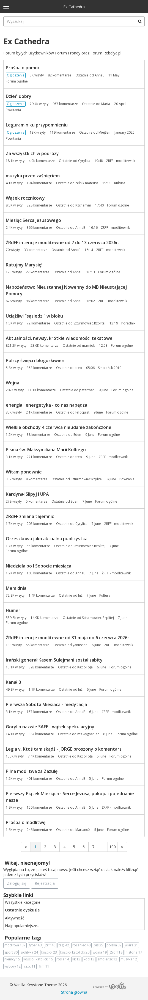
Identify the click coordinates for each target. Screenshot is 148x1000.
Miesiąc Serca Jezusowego (33, 220)
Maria (105, 103)
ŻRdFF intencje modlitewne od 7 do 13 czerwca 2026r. (62, 242)
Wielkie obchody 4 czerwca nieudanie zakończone (58, 427)
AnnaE (99, 75)
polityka (29, 952)
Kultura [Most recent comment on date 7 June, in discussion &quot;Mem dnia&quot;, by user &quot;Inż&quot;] (104, 595)
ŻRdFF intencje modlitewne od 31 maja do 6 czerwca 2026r (67, 638)
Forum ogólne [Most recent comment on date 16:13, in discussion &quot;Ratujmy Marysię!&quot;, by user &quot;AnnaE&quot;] (109, 272)
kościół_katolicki (38, 959)
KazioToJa (85, 667)
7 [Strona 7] (93, 846)
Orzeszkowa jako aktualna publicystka (46, 539)
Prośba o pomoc (23, 68)
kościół (49, 952)
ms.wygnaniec (88, 734)
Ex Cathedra (74, 6)
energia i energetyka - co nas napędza (46, 405)
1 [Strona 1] (35, 846)
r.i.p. (29, 966)
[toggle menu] (6, 7)
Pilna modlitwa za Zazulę (31, 771)
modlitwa (15, 945)
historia (134, 952)
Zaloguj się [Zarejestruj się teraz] (16, 883)
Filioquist (82, 412)
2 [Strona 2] (45, 846)
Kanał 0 (13, 682)
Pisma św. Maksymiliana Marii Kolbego (46, 450)
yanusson (80, 645)
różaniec (81, 945)
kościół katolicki (74, 952)
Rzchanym (83, 205)
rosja (62, 959)
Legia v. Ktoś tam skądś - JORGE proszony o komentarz (64, 749)
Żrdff (116, 952)
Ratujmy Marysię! (24, 265)
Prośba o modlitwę (25, 822)
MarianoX (82, 829)
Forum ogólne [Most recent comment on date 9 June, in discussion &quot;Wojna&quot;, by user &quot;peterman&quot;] (122, 390)
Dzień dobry (18, 96)
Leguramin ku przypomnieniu (37, 125)
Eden (77, 434)
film (44, 966)
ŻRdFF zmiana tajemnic (30, 516)
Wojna (12, 383)
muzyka (128, 959)
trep (78, 367)
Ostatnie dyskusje (22, 910)
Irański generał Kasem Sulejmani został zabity (54, 660)
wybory (12, 966)
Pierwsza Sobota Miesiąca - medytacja (46, 704)
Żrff (50, 945)
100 (112, 846)
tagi (64, 945)
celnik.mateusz (86, 183)
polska (114, 945)
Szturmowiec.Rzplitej (89, 323)
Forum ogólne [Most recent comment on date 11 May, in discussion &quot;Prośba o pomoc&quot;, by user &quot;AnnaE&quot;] (17, 81)
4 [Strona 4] (64, 846)
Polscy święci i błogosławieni (35, 360)
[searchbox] (74, 21)
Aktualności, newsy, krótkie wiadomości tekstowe (59, 338)
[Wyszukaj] (140, 21)
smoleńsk (107, 959)
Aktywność (14, 918)
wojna (100, 952)
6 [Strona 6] (84, 846)
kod (89, 959)
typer (35, 945)
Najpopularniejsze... (22, 925)
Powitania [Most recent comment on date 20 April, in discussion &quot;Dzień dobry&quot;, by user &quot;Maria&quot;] (13, 110)
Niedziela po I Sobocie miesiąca (38, 566)
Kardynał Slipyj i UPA (27, 494)
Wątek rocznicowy (25, 198)
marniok (88, 345)
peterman (87, 390)
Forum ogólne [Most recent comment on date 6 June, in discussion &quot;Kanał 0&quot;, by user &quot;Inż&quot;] (110, 689)
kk (76, 959)
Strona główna (74, 992)
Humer (13, 610)
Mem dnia (16, 588)
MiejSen (104, 132)
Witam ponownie (24, 472)
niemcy (12, 959)
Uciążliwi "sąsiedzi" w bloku (34, 316)
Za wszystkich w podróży (32, 153)
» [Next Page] (122, 846)
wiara (131, 945)
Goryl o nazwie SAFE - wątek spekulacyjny (50, 727)
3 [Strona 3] (55, 846)
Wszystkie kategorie (22, 902)
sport (11, 952)
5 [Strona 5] (74, 846)
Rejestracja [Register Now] (45, 883)
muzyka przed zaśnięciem (33, 176)
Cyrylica (84, 160)
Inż (80, 595)
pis (98, 945)
